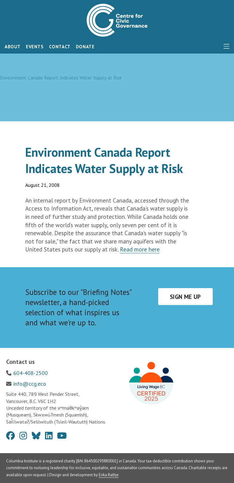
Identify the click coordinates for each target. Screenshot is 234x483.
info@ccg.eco (29, 383)
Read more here (140, 249)
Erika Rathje (109, 474)
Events (35, 47)
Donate (85, 47)
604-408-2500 (30, 372)
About (13, 47)
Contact (60, 47)
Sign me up (185, 296)
